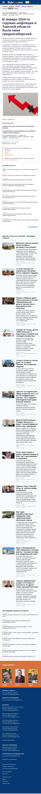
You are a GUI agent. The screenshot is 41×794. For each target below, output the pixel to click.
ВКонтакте (8, 154)
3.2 (11, 788)
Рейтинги (30, 6)
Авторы (24, 6)
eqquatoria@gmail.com (13, 750)
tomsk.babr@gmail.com (11, 160)
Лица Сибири (8, 665)
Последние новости (8, 165)
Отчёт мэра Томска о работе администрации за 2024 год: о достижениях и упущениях (27, 455)
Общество (26, 14)
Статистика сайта (7, 777)
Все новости (33, 227)
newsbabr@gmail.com (13, 694)
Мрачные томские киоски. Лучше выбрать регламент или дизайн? (27, 245)
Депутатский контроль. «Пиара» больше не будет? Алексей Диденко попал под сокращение (27, 423)
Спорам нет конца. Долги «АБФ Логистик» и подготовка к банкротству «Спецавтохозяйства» (27, 333)
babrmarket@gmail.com (13, 756)
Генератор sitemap (6, 790)
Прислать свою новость (8, 740)
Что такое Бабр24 (7, 771)
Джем (6, 152)
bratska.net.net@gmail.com (14, 700)
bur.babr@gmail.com (12, 710)
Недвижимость (30, 479)
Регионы (5, 6)
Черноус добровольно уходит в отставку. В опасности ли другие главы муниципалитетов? (27, 584)
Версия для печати (6, 142)
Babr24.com (23, 12)
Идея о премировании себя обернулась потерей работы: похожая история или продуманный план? (27, 551)
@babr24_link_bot (13, 692)
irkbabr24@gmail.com (13, 716)
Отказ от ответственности (9, 764)
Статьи (5, 8)
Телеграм (8, 151)
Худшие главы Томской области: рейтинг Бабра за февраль (26, 488)
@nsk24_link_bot (12, 728)
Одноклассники (9, 155)
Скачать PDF (16, 142)
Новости (10, 8)
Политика (23, 292)
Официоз (5, 14)
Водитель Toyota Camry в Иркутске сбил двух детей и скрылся (18, 175)
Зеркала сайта (6, 783)
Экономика (24, 263)
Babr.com (15, 2)
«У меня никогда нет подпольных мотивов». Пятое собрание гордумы (27, 271)
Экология (23, 353)
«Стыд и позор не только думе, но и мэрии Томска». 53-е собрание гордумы (27, 363)
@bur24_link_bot (12, 708)
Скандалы (29, 385)
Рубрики (17, 6)
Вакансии (5, 773)
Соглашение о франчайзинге (10, 768)
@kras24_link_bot (12, 722)
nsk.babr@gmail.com (12, 730)
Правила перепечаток (8, 766)
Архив (16, 8)
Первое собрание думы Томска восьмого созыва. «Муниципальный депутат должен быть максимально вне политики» (27, 303)
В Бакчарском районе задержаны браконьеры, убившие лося (18, 656)
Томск (32, 14)
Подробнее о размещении (9, 759)
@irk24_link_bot (12, 715)
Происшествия (30, 445)
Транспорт (23, 385)
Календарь (5, 781)
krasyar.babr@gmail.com (13, 723)
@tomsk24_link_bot (13, 735)
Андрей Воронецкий (11, 12)
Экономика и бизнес (15, 14)
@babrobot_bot (12, 748)
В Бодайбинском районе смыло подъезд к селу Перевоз (17, 179)
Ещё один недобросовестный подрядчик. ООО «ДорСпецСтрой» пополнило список (24, 516)
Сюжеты (11, 6)
